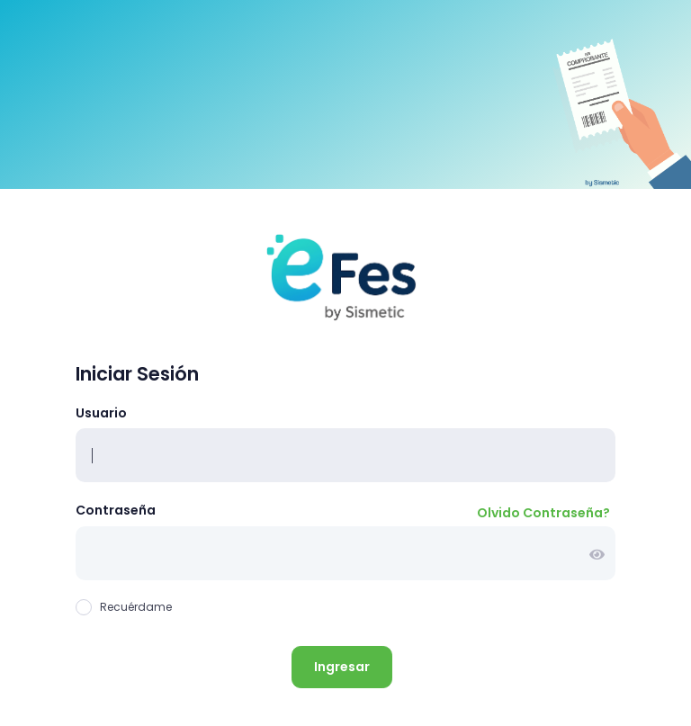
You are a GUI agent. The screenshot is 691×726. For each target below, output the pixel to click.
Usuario (101, 413)
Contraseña (116, 510)
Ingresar (342, 667)
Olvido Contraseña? (543, 513)
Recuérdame (124, 607)
